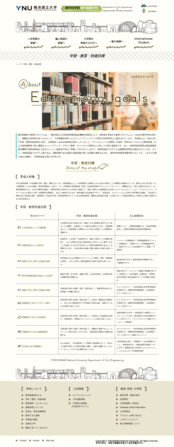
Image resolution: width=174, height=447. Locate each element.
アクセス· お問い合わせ (129, 415)
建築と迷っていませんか (35, 427)
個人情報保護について (129, 423)
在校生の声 (29, 423)
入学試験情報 (78, 399)
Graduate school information (131, 407)
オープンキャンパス (81, 395)
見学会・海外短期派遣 (34, 411)
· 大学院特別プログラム (79, 406)
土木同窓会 (124, 411)
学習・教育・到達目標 (34, 399)
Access (35, 440)
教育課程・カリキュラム (35, 403)
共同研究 (123, 399)
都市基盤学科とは (32, 395)
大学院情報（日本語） (129, 403)
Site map (49, 440)
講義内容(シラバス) (33, 407)
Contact (22, 440)
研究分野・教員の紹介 (129, 395)
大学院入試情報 (79, 403)
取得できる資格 (31, 415)
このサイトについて (128, 419)
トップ (19, 64)
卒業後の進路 (30, 419)
